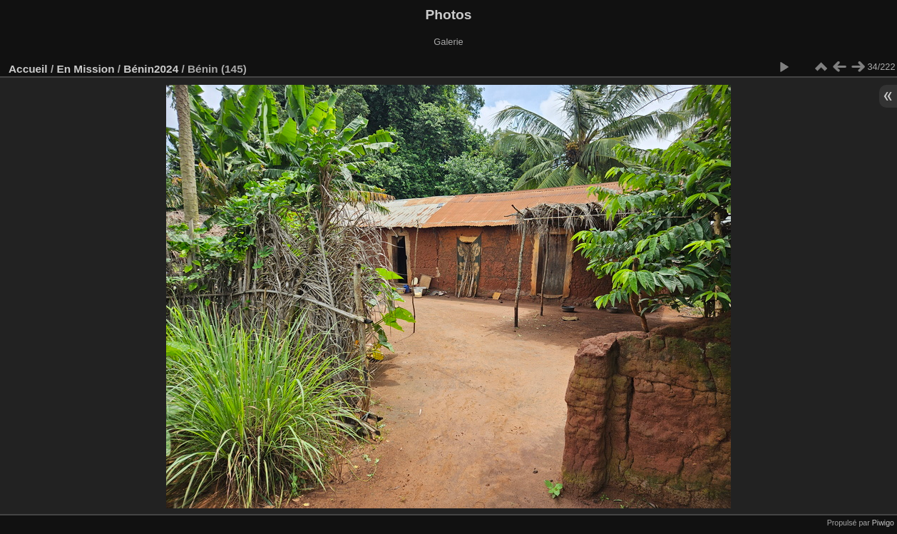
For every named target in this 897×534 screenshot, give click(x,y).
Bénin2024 (150, 69)
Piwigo (883, 522)
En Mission (85, 69)
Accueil (28, 69)
